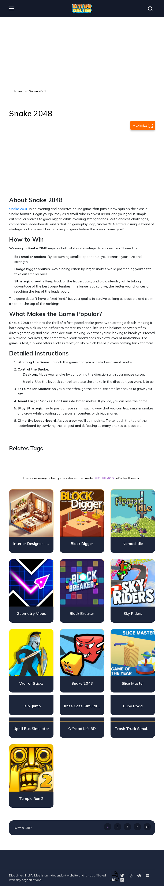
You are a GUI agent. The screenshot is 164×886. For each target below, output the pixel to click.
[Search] (150, 8)
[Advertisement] (82, 53)
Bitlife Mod (33, 875)
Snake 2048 (18, 209)
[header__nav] (11, 8)
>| (147, 827)
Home (18, 91)
